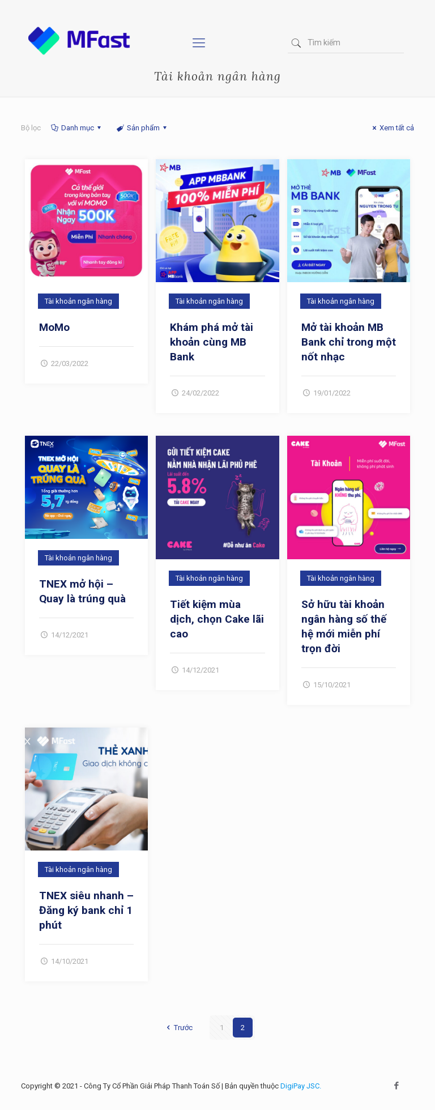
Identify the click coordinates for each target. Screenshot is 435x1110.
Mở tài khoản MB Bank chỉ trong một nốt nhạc (348, 342)
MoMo (54, 327)
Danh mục (76, 128)
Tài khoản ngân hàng (78, 301)
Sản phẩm (141, 128)
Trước (177, 1027)
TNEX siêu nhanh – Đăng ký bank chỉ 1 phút (86, 910)
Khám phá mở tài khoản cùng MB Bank (211, 342)
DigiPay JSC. (300, 1086)
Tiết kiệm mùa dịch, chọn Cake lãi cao (217, 619)
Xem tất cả (391, 128)
